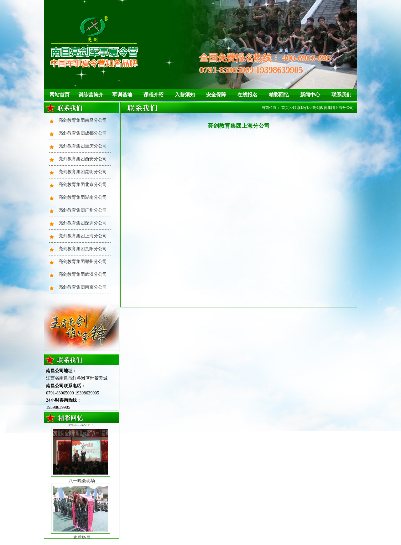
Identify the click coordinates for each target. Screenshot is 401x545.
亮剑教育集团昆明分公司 (83, 171)
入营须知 (185, 94)
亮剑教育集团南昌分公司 (83, 120)
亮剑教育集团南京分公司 (83, 287)
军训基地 (122, 94)
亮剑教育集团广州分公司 (83, 210)
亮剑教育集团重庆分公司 (83, 146)
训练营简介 (90, 94)
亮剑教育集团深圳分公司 (83, 223)
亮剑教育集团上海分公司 (83, 236)
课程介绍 (153, 94)
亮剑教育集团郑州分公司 (83, 261)
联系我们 (341, 94)
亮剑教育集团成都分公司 (83, 133)
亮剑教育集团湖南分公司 (83, 197)
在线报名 (247, 94)
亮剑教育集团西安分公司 (83, 159)
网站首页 (59, 94)
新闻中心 (310, 94)
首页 (285, 107)
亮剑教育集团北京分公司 (83, 184)
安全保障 (216, 94)
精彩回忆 (279, 94)
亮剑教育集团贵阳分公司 (83, 248)
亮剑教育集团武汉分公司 (83, 274)
